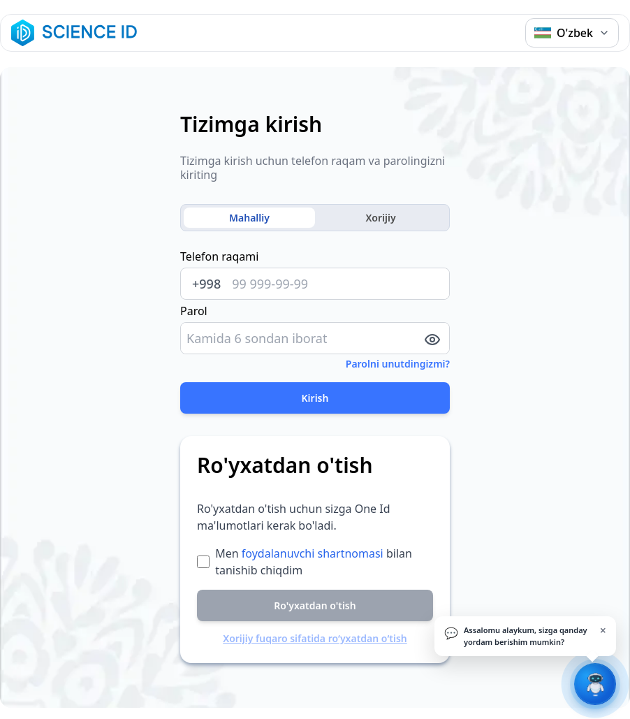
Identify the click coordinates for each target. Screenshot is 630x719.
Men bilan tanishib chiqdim (313, 562)
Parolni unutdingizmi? (398, 363)
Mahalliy (249, 217)
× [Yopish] (603, 630)
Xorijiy (380, 217)
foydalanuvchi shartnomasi (312, 553)
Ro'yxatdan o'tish (315, 605)
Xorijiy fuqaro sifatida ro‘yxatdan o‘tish (315, 638)
